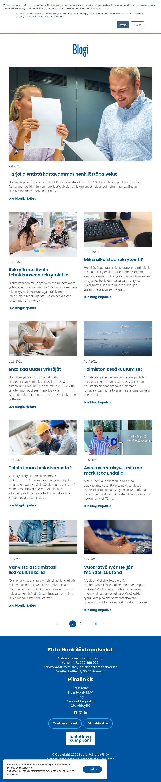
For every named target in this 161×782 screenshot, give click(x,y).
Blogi (80, 697)
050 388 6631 (89, 662)
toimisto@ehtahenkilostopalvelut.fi (90, 667)
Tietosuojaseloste (60, 759)
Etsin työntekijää (80, 692)
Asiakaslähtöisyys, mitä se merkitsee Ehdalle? (113, 470)
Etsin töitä (80, 688)
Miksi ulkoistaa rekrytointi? (113, 259)
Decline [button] (137, 25)
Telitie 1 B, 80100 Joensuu (87, 671)
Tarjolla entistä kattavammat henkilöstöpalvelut (63, 174)
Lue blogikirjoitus (22, 198)
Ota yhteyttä (80, 705)
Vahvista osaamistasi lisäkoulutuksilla (32, 569)
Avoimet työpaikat (80, 701)
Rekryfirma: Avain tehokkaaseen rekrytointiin (39, 272)
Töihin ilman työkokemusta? (40, 468)
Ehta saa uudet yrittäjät (35, 369)
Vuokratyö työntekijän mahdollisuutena (109, 569)
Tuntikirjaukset (65, 723)
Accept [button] (122, 25)
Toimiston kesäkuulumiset (113, 369)
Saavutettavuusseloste (96, 759)
